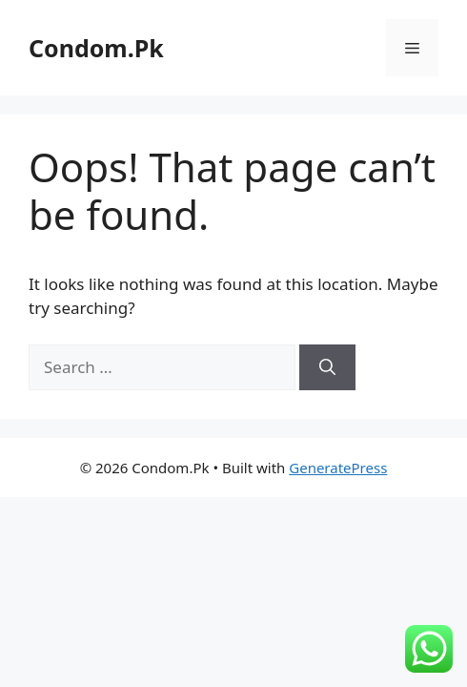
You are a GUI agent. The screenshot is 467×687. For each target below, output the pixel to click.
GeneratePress (338, 467)
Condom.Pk (96, 47)
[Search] (327, 367)
